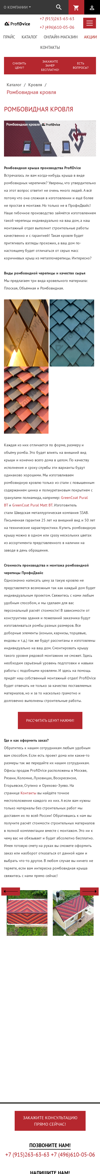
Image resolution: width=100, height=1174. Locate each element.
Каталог (29, 36)
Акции (90, 36)
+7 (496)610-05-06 (57, 27)
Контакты (50, 47)
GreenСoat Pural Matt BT (32, 505)
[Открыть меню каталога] (89, 23)
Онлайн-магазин (61, 36)
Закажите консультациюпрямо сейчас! (50, 1121)
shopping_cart (76, 8)
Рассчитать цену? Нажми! (50, 720)
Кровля (35, 84)
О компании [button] (16, 7)
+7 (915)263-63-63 (57, 19)
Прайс (9, 36)
